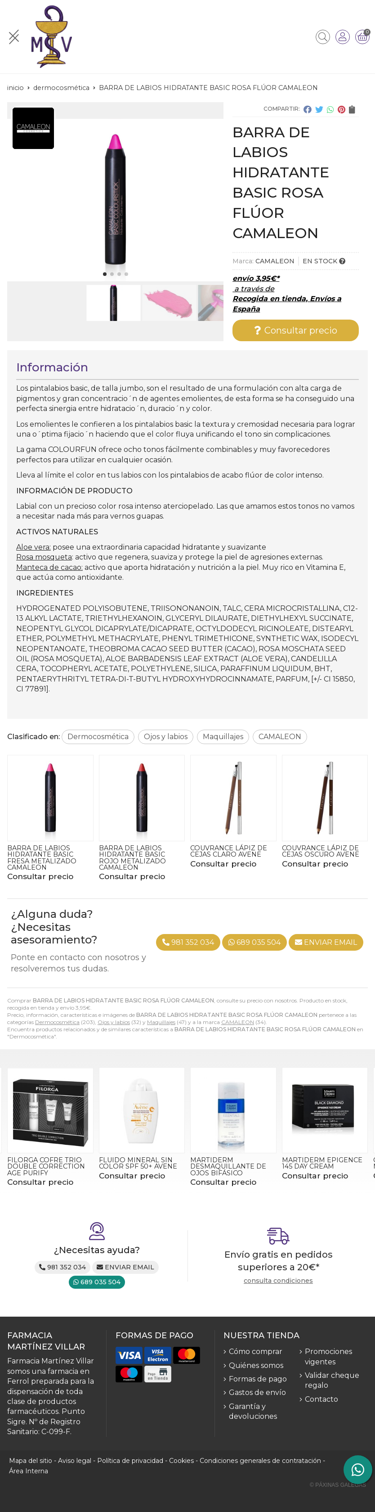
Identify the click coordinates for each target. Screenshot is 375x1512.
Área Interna (28, 1471)
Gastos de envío (257, 1392)
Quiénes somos (256, 1365)
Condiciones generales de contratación (260, 1461)
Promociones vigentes (328, 1356)
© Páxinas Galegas (338, 1485)
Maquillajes (161, 1022)
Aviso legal (74, 1461)
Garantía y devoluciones (253, 1411)
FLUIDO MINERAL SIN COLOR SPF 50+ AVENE (229, 1163)
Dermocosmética (57, 1022)
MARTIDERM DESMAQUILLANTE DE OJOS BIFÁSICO (320, 1166)
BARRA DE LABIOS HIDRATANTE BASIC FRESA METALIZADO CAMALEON (133, 857)
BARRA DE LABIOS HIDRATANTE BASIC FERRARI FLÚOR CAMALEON (40, 857)
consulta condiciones (278, 1281)
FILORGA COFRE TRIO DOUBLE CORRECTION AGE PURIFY (138, 1166)
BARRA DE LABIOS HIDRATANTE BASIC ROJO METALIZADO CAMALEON (223, 857)
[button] (105, 274)
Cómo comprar (255, 1351)
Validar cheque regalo (332, 1380)
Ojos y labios (114, 1022)
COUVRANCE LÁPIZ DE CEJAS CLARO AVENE (320, 851)
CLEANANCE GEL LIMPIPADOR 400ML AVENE (42, 1166)
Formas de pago (258, 1379)
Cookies (181, 1461)
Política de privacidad (130, 1461)
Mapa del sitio (30, 1461)
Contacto (321, 1399)
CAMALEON (237, 1022)
